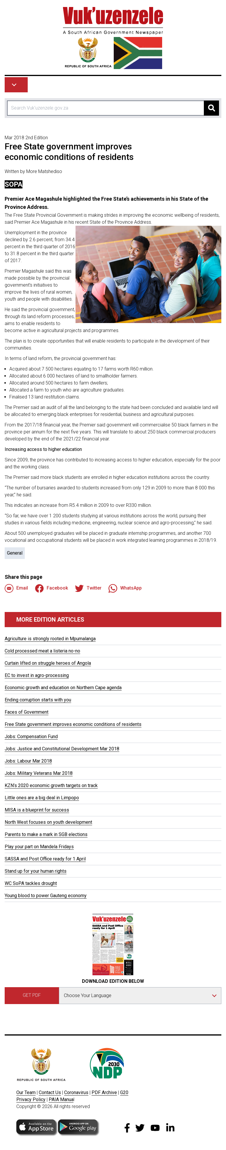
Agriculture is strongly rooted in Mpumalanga (50, 638)
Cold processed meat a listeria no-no (42, 651)
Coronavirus (76, 1092)
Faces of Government (26, 712)
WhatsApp (125, 588)
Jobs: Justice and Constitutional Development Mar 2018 (62, 749)
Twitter (88, 588)
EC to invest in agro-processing (37, 675)
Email (16, 588)
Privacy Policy (30, 1099)
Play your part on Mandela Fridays (39, 846)
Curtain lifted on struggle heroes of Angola (48, 663)
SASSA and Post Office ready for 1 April (45, 859)
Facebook (51, 588)
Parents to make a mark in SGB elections (46, 834)
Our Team (26, 1092)
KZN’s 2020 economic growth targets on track (51, 785)
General (14, 553)
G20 (124, 1092)
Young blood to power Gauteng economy (46, 895)
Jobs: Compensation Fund (31, 736)
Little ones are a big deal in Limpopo (42, 797)
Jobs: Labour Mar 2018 (28, 761)
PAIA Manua (61, 1099)
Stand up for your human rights (35, 871)
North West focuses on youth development (48, 822)
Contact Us (50, 1092)
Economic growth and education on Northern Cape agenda (63, 687)
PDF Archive (104, 1092)
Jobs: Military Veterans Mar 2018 (39, 773)
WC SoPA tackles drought (31, 883)
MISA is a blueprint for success (37, 810)
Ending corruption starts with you (38, 700)
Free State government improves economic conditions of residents (73, 724)
